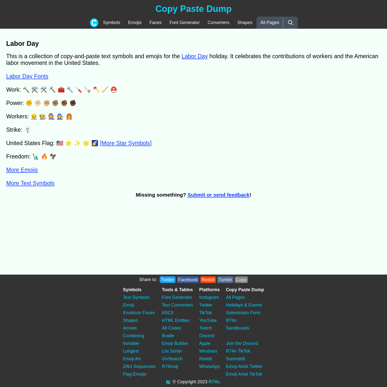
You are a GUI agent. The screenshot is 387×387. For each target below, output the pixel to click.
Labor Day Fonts (27, 76)
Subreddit (235, 358)
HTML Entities (175, 320)
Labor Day (194, 56)
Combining (133, 335)
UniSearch (172, 358)
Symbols (111, 22)
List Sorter (172, 351)
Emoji (128, 305)
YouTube (208, 320)
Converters (219, 22)
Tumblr (225, 279)
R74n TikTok (238, 351)
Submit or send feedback (219, 195)
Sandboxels (237, 328)
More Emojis (22, 170)
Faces (155, 22)
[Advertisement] (95, 238)
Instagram (209, 297)
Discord (206, 335)
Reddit (208, 279)
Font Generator (184, 22)
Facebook (188, 279)
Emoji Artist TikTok (244, 374)
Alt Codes (171, 328)
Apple (205, 343)
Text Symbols (136, 297)
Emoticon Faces (139, 312)
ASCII (167, 312)
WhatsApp (209, 366)
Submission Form (243, 312)
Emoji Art (132, 358)
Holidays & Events (244, 305)
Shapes (245, 22)
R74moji (170, 366)
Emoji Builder (175, 343)
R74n (231, 320)
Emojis (134, 22)
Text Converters (177, 305)
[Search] (290, 23)
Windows (208, 351)
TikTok (205, 312)
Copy (241, 279)
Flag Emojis (134, 374)
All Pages (269, 22)
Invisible (131, 343)
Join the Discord (242, 343)
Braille (168, 335)
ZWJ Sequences (139, 366)
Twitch (205, 328)
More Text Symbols (30, 183)
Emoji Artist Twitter (244, 366)
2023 (202, 381)
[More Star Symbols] (126, 143)
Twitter (167, 279)
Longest (131, 351)
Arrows (130, 328)
